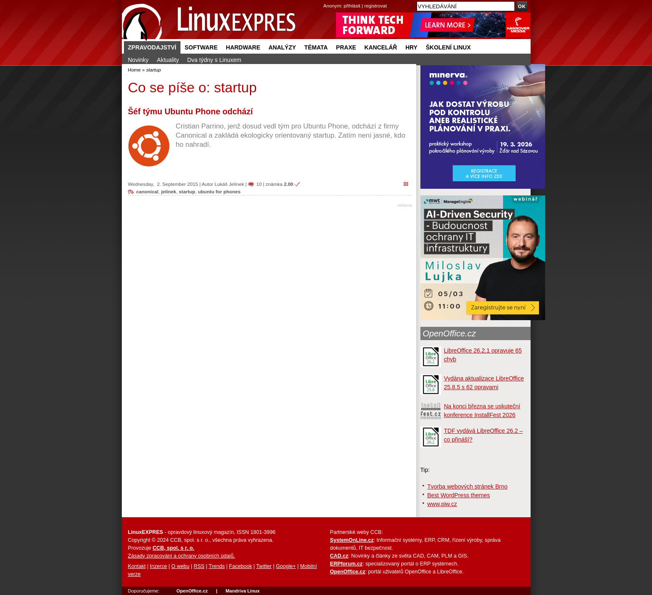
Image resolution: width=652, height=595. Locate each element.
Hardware (243, 47)
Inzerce (158, 566)
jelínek (168, 191)
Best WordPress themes (458, 495)
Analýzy (282, 47)
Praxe (346, 47)
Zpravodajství (152, 47)
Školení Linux (448, 47)
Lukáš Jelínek (229, 184)
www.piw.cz (442, 504)
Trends (217, 566)
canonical (147, 191)
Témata (316, 47)
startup (187, 191)
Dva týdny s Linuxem (214, 60)
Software (201, 47)
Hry (411, 47)
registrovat (375, 5)
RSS (199, 566)
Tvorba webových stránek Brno (467, 486)
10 (259, 184)
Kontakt (137, 566)
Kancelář (380, 47)
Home (134, 69)
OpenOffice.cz (449, 333)
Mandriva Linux (242, 590)
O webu (180, 566)
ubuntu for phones (219, 191)
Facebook (240, 566)
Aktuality (168, 60)
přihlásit (352, 5)
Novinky (138, 60)
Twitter (264, 566)
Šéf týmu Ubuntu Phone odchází (190, 111)
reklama (405, 205)
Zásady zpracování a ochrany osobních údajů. (181, 556)
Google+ (286, 566)
